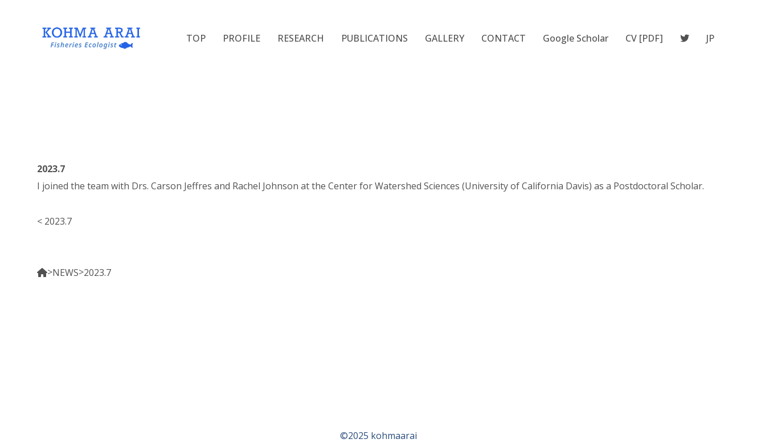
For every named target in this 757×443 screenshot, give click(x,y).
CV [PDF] (644, 38)
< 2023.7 (54, 221)
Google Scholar (575, 38)
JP (710, 38)
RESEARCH (300, 38)
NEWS (65, 272)
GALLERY (444, 38)
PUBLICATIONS (374, 38)
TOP (196, 38)
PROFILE (241, 38)
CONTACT (503, 38)
